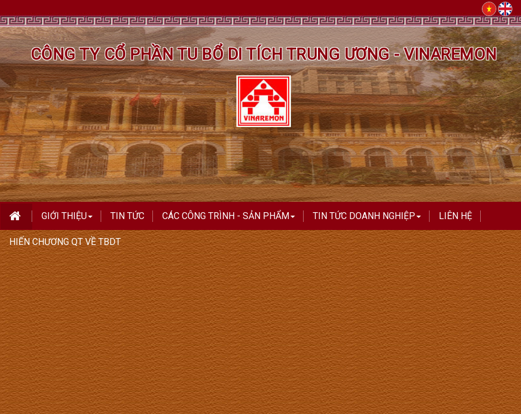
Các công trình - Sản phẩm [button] (228, 219)
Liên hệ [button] (455, 215)
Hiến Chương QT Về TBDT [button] (65, 241)
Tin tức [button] (127, 215)
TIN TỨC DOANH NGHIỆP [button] (367, 219)
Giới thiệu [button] (67, 219)
